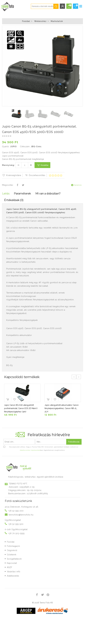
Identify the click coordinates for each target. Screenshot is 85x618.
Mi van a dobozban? (48, 193)
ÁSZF (9, 567)
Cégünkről (12, 550)
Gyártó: (5, 146)
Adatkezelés (13, 576)
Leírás (5, 193)
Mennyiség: (8, 165)
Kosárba (42, 165)
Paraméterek (22, 193)
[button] (80, 28)
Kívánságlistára (11, 175)
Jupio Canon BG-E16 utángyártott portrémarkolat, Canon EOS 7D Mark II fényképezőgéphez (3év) (20, 408)
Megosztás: (8, 185)
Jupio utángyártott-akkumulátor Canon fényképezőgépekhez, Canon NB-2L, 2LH (62, 408)
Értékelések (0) (13, 200)
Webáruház (40, 21)
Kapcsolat (12, 563)
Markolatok (57, 21)
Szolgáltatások (14, 559)
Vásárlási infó (13, 571)
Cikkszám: (25, 146)
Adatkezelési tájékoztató (30, 450)
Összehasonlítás (35, 175)
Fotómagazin (13, 546)
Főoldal (26, 21)
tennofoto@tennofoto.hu (21, 515)
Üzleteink (11, 555)
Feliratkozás (74, 442)
